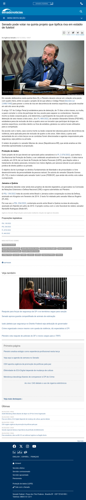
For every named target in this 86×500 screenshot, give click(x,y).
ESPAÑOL (25, 457)
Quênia (38, 255)
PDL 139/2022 (10, 194)
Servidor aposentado (20, 475)
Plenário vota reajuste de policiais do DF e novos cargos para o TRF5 (31, 336)
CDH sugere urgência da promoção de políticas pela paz (19, 424)
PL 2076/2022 (6, 230)
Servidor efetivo (19, 468)
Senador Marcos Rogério (48, 248)
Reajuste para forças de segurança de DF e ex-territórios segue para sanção (34, 312)
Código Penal (7, 255)
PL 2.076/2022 (63, 155)
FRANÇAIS (35, 457)
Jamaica (30, 255)
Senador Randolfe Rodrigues (12, 251)
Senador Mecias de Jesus (30, 248)
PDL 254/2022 (20, 203)
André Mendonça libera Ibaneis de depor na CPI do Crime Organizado (24, 414)
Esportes (16, 255)
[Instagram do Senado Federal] (27, 446)
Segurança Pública (48, 255)
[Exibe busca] (81, 11)
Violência (59, 255)
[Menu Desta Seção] (43, 18)
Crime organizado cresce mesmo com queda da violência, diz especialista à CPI (35, 328)
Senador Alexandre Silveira (11, 248)
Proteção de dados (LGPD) (23, 484)
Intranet (17, 463)
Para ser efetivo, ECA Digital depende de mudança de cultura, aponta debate (26, 419)
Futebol (23, 255)
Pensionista (17, 478)
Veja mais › (80, 441)
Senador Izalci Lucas (64, 248)
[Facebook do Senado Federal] (15, 446)
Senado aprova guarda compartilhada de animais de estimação (28, 316)
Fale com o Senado (21, 487)
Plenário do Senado (9, 245)
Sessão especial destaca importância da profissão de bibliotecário (23, 430)
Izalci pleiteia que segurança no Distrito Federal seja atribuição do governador (34, 324)
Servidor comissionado (21, 472)
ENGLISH (16, 457)
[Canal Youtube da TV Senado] (33, 446)
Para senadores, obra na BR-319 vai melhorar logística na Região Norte (24, 435)
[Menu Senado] (4, 3)
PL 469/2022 (43, 118)
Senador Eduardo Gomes (31, 251)
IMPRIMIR (6, 263)
